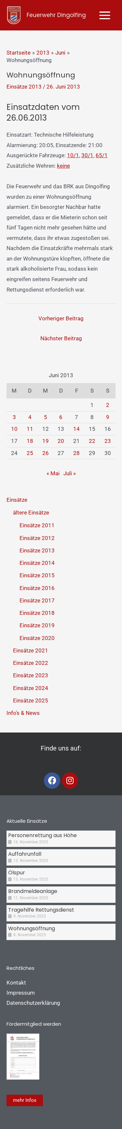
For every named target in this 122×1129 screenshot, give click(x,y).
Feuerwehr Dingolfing (56, 15)
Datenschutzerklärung (33, 1003)
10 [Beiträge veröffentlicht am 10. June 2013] (14, 429)
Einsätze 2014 (37, 563)
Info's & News (23, 713)
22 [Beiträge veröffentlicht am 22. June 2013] (92, 441)
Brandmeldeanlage (32, 891)
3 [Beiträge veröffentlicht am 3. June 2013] (14, 417)
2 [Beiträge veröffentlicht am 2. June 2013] (107, 405)
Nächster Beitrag (61, 338)
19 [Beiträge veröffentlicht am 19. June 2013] (45, 441)
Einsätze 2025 (30, 700)
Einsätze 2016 (37, 588)
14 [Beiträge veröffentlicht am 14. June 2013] (76, 429)
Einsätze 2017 (37, 600)
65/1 (102, 155)
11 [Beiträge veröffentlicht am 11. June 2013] (30, 429)
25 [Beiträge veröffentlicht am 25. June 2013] (30, 453)
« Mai (53, 473)
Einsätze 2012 (37, 538)
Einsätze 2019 (37, 625)
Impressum (21, 992)
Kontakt (16, 982)
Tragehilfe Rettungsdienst (41, 910)
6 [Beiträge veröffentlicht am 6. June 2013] (60, 417)
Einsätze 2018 (37, 613)
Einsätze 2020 (37, 638)
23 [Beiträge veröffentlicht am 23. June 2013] (107, 441)
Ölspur (16, 872)
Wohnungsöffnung (31, 928)
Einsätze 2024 (30, 688)
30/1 (87, 155)
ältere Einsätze (31, 512)
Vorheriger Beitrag (61, 318)
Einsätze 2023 (30, 675)
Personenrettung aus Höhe (42, 835)
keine (63, 165)
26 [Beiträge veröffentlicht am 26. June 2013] (45, 453)
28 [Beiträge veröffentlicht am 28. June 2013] (76, 453)
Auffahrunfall (24, 854)
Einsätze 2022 (30, 663)
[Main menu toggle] (105, 15)
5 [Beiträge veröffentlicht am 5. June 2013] (45, 417)
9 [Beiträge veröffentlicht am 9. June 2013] (107, 417)
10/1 (73, 155)
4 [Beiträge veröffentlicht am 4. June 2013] (30, 417)
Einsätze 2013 (24, 86)
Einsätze (17, 500)
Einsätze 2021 (30, 650)
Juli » (69, 473)
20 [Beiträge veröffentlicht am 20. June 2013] (61, 441)
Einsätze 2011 (37, 525)
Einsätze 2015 (37, 575)
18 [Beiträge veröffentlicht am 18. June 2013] (30, 441)
